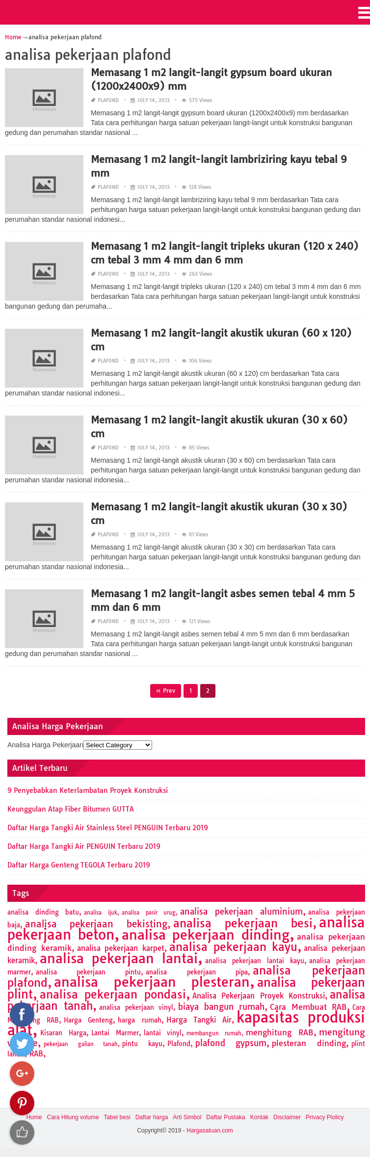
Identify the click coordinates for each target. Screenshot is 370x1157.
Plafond (108, 100)
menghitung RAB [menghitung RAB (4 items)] (280, 1032)
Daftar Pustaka (225, 1117)
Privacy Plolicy (325, 1117)
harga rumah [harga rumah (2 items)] (139, 1020)
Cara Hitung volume (73, 1117)
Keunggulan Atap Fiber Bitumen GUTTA (70, 809)
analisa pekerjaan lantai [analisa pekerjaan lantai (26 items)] (119, 958)
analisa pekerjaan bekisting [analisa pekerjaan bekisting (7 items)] (96, 924)
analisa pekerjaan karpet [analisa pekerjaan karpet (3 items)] (120, 948)
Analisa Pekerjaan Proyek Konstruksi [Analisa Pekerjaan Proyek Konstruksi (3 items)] (258, 995)
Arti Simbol (187, 1117)
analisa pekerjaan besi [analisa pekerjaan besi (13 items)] (243, 923)
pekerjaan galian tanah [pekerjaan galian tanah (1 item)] (81, 1044)
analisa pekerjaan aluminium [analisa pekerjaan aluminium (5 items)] (241, 911)
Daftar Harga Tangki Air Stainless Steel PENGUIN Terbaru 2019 (107, 827)
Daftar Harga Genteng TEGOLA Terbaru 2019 (78, 865)
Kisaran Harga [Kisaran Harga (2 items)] (63, 1033)
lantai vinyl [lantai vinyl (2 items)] (163, 1033)
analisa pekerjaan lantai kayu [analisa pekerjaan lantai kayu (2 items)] (254, 961)
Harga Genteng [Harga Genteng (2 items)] (88, 1020)
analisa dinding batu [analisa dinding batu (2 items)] (43, 912)
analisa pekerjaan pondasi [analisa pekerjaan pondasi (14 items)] (113, 994)
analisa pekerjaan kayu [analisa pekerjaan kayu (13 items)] (233, 947)
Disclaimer (287, 1117)
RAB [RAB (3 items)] (36, 1053)
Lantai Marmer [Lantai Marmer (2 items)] (115, 1033)
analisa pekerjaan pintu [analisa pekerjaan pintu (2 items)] (88, 972)
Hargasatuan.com (209, 1130)
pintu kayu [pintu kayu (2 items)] (142, 1044)
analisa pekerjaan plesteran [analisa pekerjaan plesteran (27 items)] (152, 981)
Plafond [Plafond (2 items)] (178, 1044)
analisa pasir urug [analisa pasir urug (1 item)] (149, 912)
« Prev (165, 690)
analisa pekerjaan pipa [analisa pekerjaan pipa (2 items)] (196, 972)
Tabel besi (117, 1117)
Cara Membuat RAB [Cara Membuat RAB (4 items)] (308, 1007)
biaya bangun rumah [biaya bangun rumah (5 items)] (221, 1006)
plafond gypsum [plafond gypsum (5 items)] (231, 1043)
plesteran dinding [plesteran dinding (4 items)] (309, 1043)
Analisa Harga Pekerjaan (45, 745)
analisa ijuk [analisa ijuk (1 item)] (100, 912)
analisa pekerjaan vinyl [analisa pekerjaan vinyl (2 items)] (136, 1007)
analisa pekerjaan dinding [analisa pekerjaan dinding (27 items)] (206, 934)
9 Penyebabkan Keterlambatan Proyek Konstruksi (87, 790)
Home (34, 1117)
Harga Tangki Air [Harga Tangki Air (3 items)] (199, 1020)
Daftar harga (151, 1117)
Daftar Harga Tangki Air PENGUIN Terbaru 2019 (83, 846)
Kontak (259, 1117)
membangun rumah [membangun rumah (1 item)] (213, 1033)
